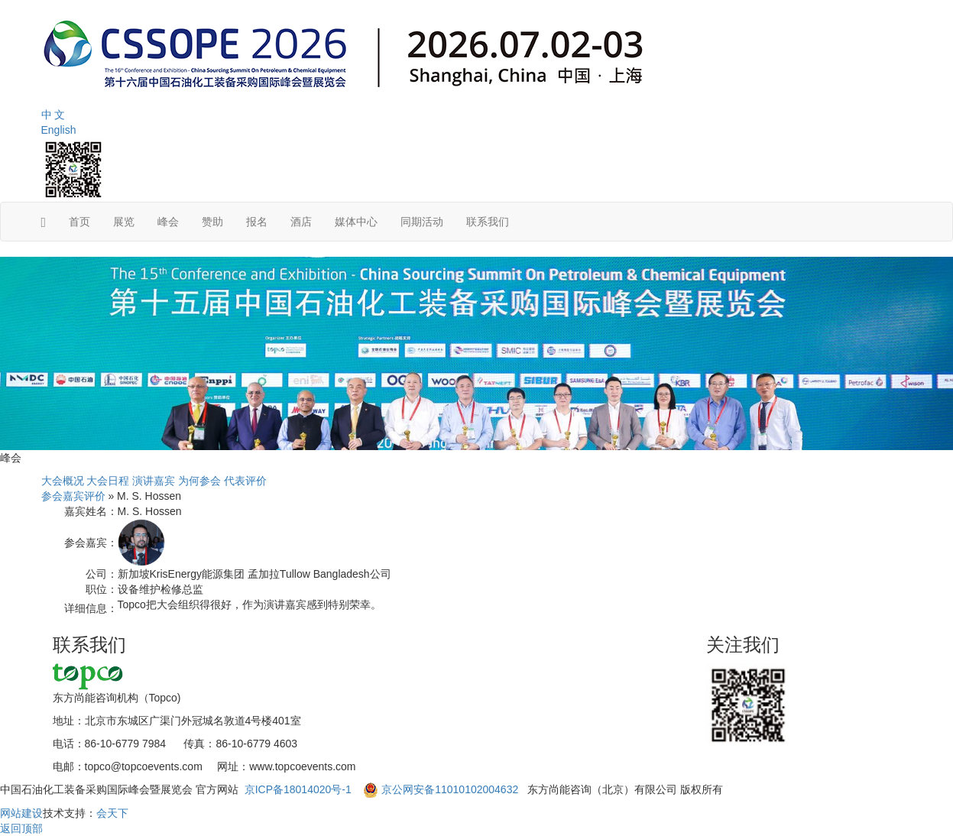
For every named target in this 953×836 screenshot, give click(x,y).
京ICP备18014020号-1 (300, 789)
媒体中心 (356, 221)
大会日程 (107, 481)
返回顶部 (21, 828)
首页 (79, 221)
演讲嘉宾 (153, 481)
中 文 (53, 115)
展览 (124, 221)
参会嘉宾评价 (73, 496)
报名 (256, 221)
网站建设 (21, 813)
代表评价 (245, 481)
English (58, 130)
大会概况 (62, 481)
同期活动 (421, 221)
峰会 (168, 221)
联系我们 (487, 221)
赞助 (212, 221)
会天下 (112, 813)
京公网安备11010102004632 (449, 789)
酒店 (301, 221)
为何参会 (199, 481)
